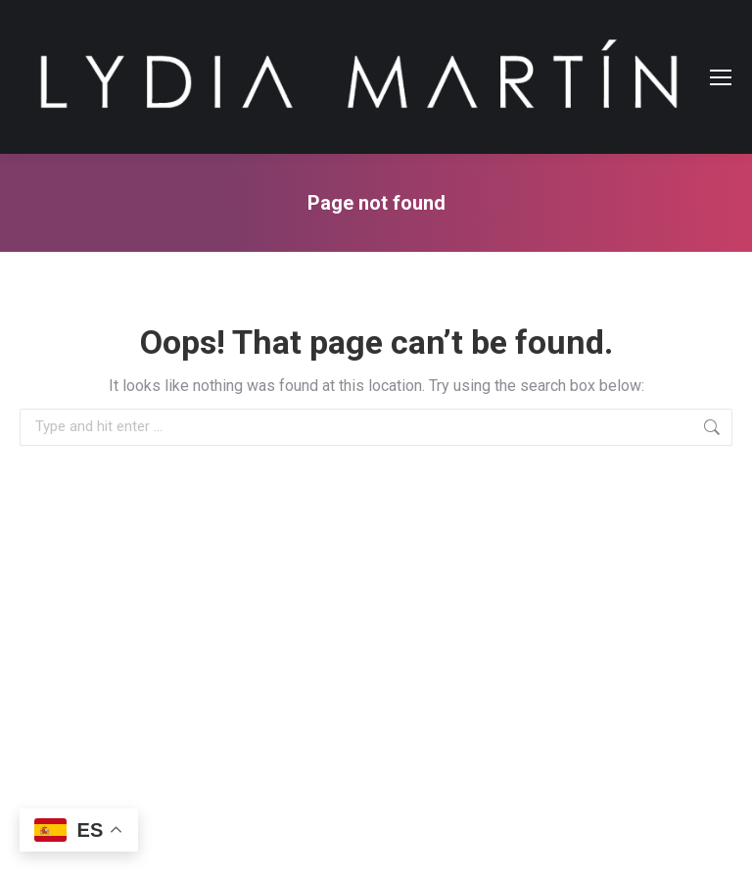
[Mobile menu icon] (720, 77)
